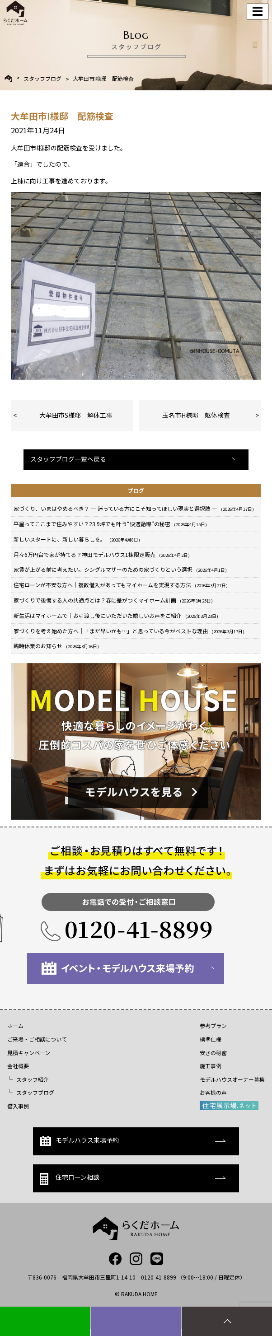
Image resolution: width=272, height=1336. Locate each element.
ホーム (15, 1025)
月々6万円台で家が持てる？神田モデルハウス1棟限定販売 (102, 554)
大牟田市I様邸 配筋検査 (103, 78)
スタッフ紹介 (32, 1079)
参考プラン (213, 1025)
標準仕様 (210, 1039)
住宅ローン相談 (69, 1179)
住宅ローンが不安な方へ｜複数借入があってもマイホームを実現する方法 (121, 585)
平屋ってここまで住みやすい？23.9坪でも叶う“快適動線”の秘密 (110, 524)
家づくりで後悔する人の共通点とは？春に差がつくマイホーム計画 (113, 600)
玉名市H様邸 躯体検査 (196, 415)
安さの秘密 (213, 1052)
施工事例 (210, 1066)
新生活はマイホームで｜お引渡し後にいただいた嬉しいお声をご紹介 (116, 615)
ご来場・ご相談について (37, 1039)
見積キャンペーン (28, 1052)
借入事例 (18, 1106)
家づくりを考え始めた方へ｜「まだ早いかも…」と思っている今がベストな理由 (129, 631)
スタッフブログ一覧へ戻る (68, 458)
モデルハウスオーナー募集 (232, 1079)
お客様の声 (213, 1092)
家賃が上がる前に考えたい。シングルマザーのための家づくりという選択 (120, 569)
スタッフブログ (42, 78)
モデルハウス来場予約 (79, 1140)
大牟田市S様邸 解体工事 (76, 415)
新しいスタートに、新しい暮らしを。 (77, 539)
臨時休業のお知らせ (56, 645)
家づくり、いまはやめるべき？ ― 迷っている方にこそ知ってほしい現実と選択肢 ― (134, 508)
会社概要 (18, 1066)
